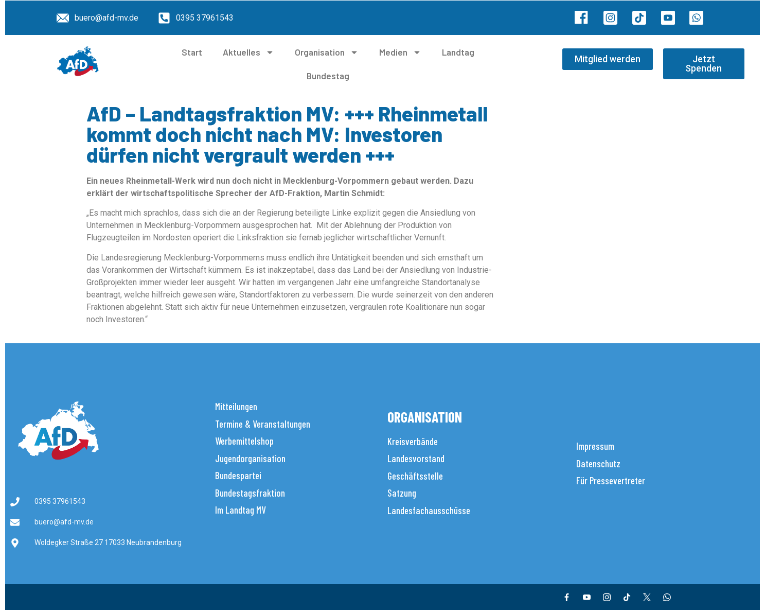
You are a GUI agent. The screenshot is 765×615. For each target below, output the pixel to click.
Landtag (458, 52)
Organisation (327, 52)
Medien (400, 52)
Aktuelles (248, 52)
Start (192, 52)
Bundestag (328, 76)
